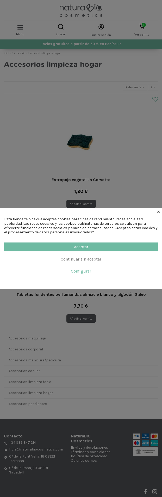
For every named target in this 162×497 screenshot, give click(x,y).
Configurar (81, 271)
